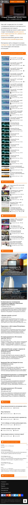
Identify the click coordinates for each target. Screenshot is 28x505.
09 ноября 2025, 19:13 (6, 379)
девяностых (21, 33)
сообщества (5, 45)
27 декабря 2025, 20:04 (6, 317)
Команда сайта (4, 484)
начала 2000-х (5, 35)
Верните (3, 464)
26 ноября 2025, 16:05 (6, 340)
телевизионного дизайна (8, 39)
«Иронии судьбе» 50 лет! (9, 315)
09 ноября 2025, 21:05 (6, 365)
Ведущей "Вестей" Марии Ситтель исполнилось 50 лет (12, 363)
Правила (3, 486)
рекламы (20, 39)
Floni (2, 467)
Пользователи (4, 490)
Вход (12, 1)
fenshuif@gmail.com (6, 456)
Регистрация (20, 1)
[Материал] (11, 457)
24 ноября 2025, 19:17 (6, 353)
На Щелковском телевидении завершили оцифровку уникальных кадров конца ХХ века (12, 303)
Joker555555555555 (5, 450)
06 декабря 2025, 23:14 (6, 328)
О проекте (3, 481)
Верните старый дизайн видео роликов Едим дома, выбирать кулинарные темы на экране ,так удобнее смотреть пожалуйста (14, 459)
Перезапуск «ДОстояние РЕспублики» (13, 326)
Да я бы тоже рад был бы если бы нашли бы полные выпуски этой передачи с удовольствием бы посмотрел (14, 453)
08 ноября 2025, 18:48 (6, 391)
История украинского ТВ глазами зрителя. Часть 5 (11, 337)
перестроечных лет (11, 33)
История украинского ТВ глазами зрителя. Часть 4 (11, 388)
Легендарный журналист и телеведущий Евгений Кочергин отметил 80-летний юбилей (14, 376)
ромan (2, 445)
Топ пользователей (6, 492)
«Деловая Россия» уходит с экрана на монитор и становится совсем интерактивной (13, 350)
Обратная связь (5, 488)
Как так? (3, 447)
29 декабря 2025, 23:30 (6, 306)
